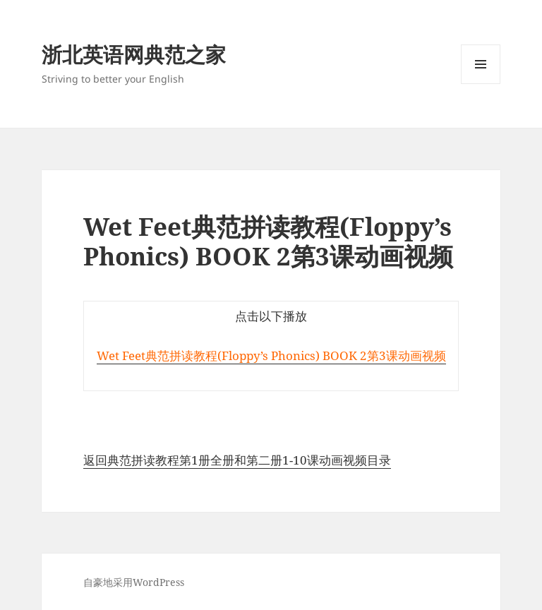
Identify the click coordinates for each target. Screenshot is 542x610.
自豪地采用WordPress (133, 582)
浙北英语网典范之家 (134, 54)
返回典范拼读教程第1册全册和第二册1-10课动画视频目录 (237, 460)
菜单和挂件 (480, 83)
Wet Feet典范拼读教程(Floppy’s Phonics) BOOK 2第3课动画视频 (271, 355)
